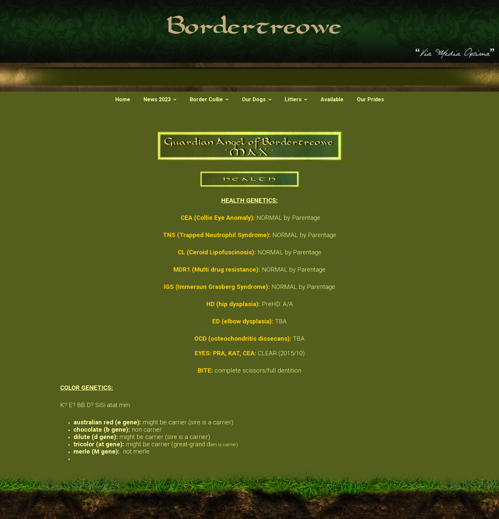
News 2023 (157, 99)
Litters (293, 99)
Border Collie (206, 99)
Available (332, 99)
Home (122, 99)
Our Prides (370, 99)
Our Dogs (254, 99)
